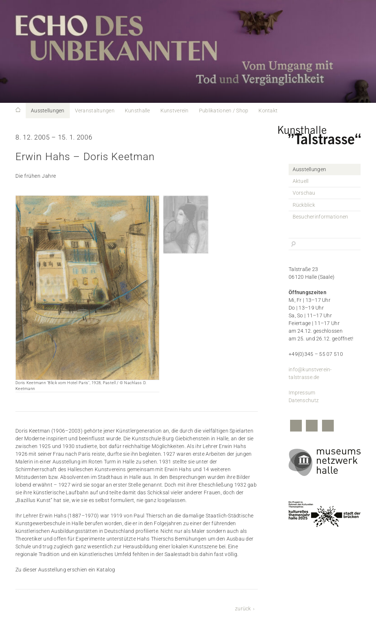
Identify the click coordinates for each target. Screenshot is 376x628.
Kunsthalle (137, 110)
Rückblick (304, 205)
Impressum (302, 393)
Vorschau (304, 193)
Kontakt (268, 110)
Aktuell (301, 181)
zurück (243, 608)
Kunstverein (174, 110)
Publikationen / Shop (224, 110)
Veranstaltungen (95, 110)
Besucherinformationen (320, 217)
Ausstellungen (48, 110)
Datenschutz (304, 400)
